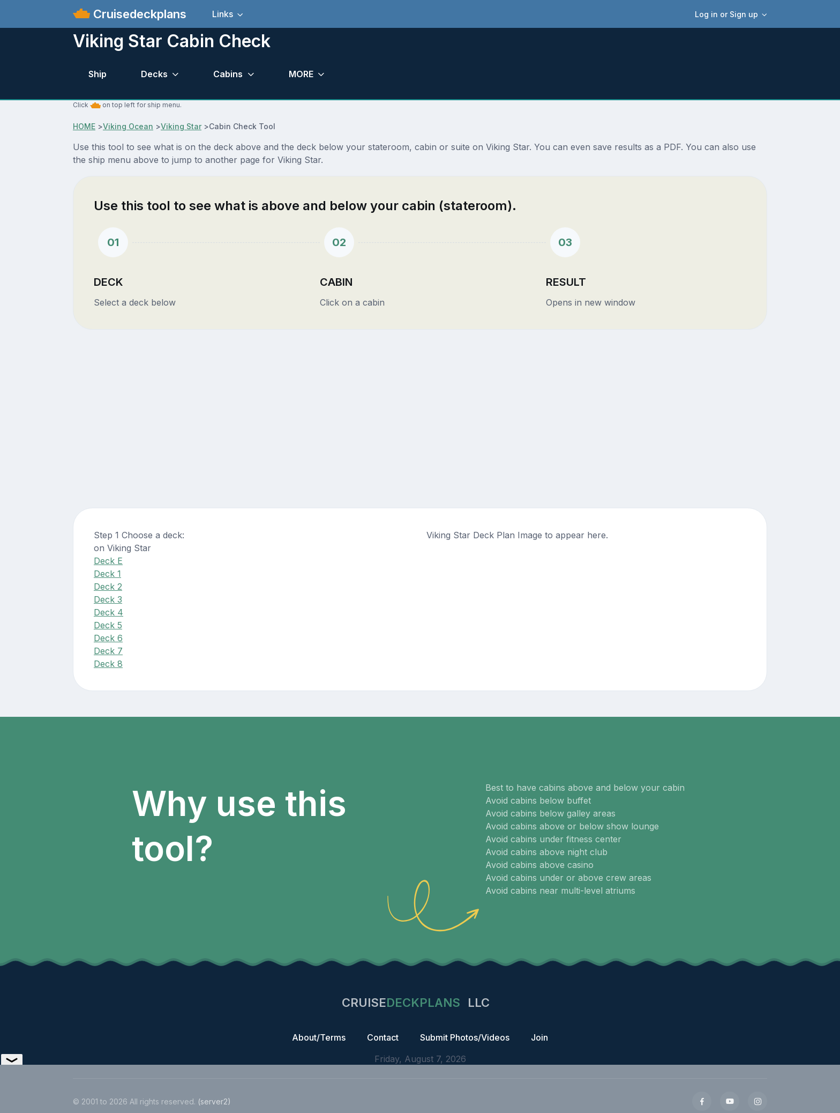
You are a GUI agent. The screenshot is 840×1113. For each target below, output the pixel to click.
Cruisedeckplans (138, 14)
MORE (301, 74)
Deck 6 (108, 638)
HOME (84, 126)
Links (222, 14)
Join (539, 1037)
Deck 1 (107, 573)
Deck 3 (108, 599)
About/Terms (319, 1037)
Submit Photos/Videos (464, 1037)
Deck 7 (108, 650)
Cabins (228, 74)
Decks (154, 74)
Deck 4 (108, 612)
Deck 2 (108, 586)
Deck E (108, 560)
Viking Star (181, 126)
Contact (383, 1037)
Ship (97, 74)
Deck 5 (108, 625)
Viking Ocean (128, 126)
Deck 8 (108, 663)
